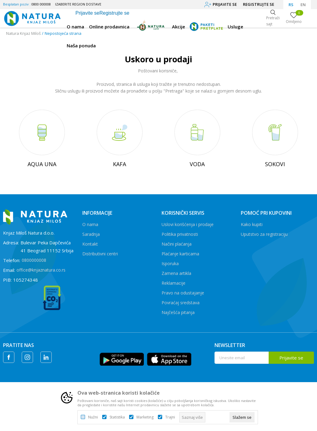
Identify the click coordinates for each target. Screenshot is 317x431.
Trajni (170, 417)
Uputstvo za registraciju (264, 234)
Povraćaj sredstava (181, 302)
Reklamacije (173, 283)
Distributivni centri (100, 254)
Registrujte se (258, 4)
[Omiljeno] (294, 18)
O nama (90, 224)
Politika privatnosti (180, 234)
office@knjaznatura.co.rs (41, 270)
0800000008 (34, 260)
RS (291, 4)
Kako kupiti (252, 224)
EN (303, 4)
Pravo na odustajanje (183, 293)
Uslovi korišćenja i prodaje (188, 224)
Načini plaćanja (177, 244)
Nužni (93, 417)
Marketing (145, 417)
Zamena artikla (176, 273)
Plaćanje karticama (180, 254)
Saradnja (91, 234)
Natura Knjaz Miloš (23, 33)
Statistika (117, 417)
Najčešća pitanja (178, 312)
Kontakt (90, 244)
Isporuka (170, 263)
